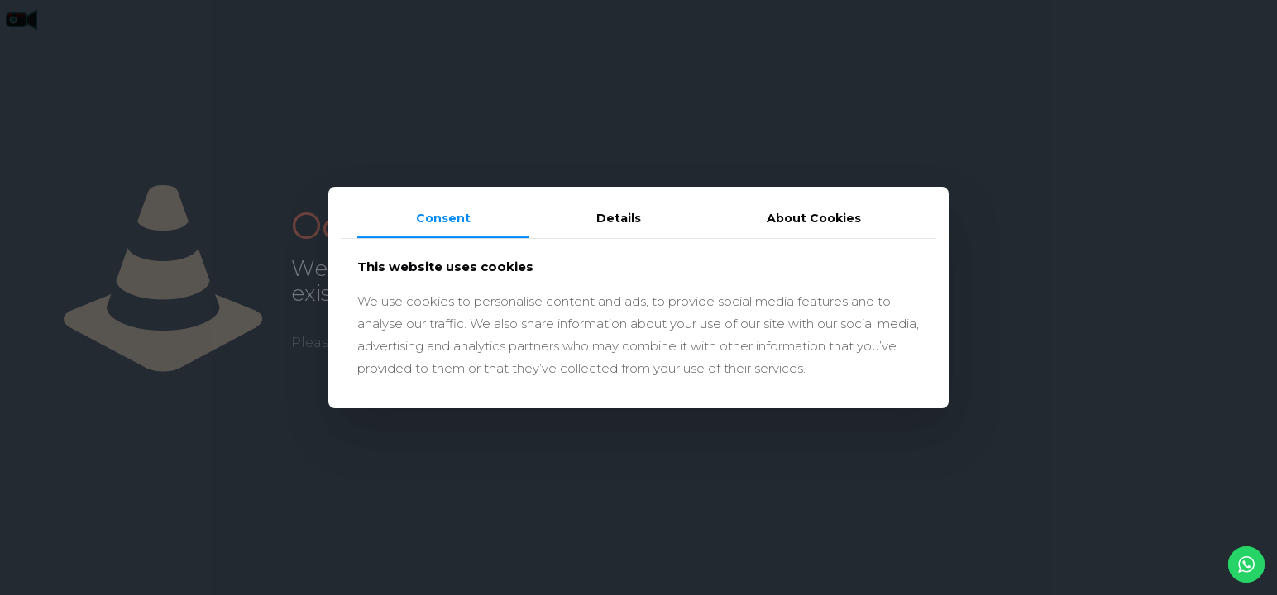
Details (618, 218)
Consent (443, 218)
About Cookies (814, 218)
